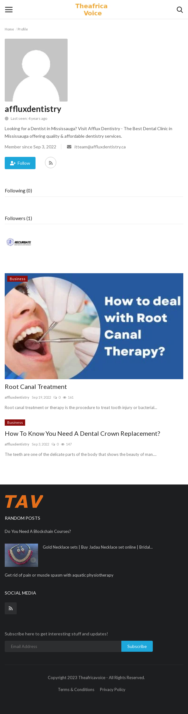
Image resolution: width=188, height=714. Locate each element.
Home (9, 29)
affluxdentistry (17, 397)
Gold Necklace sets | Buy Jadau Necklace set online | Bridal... (98, 547)
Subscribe (137, 646)
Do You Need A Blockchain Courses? (38, 531)
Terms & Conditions (76, 689)
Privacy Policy (112, 689)
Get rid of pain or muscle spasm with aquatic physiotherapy (59, 575)
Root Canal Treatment (36, 386)
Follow (20, 163)
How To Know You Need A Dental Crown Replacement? (82, 433)
